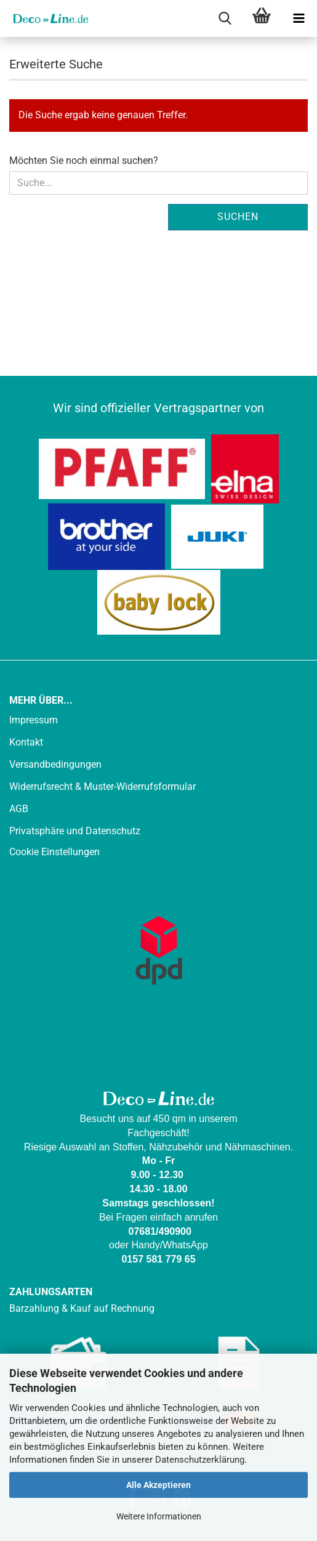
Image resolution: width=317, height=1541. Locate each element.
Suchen (238, 216)
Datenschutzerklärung (199, 1459)
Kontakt (26, 742)
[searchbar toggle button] (224, 18)
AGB (18, 809)
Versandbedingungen (55, 764)
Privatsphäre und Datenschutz (74, 831)
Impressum (33, 720)
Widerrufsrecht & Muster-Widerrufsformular (102, 786)
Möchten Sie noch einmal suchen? (83, 160)
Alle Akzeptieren (158, 1485)
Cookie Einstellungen (54, 852)
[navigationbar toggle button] (298, 18)
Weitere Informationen (158, 1516)
